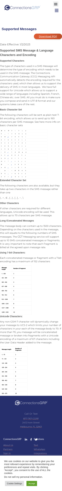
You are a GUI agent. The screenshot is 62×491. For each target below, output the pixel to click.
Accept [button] (31, 483)
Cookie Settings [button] (14, 483)
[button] (56, 3)
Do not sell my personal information (23, 477)
